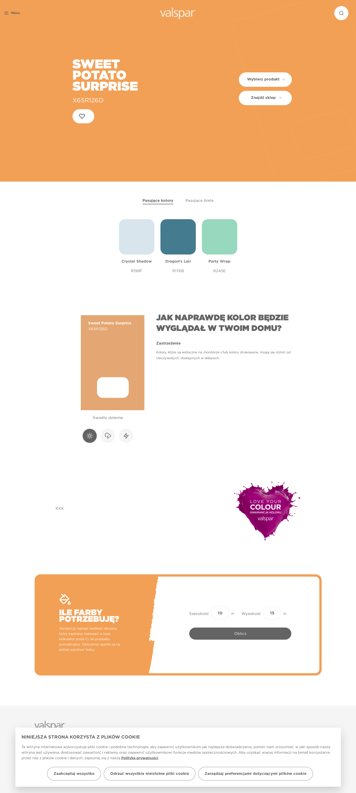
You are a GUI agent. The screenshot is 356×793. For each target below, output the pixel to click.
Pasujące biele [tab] (199, 200)
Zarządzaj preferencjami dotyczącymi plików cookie (255, 773)
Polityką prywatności (139, 758)
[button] (21, 13)
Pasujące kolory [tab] (158, 200)
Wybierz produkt (266, 79)
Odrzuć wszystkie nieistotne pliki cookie (149, 773)
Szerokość (199, 613)
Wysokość (251, 613)
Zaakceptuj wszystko (74, 773)
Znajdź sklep (266, 97)
